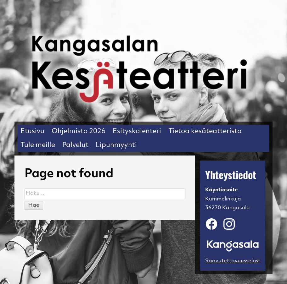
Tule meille (37, 145)
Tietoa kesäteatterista (205, 131)
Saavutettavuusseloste (234, 261)
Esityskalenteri (137, 131)
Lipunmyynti (116, 145)
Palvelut (75, 145)
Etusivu (32, 131)
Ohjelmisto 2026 (78, 131)
